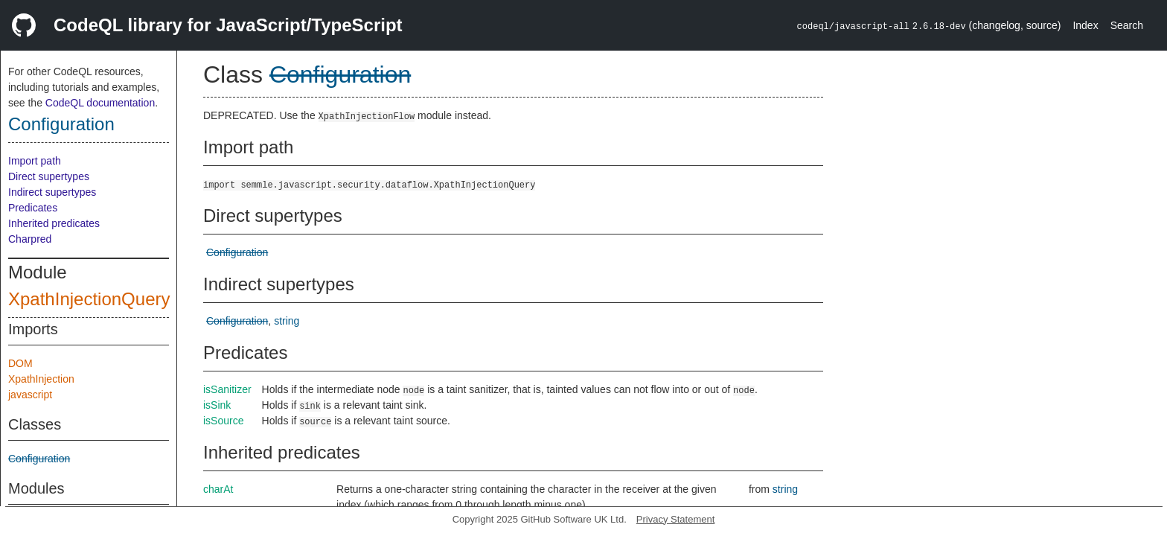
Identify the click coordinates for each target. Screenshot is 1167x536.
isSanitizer (227, 389)
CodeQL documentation (100, 103)
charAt (218, 489)
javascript (30, 395)
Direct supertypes (48, 176)
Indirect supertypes (52, 192)
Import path (34, 161)
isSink (217, 405)
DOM (20, 363)
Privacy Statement (675, 519)
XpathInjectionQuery (89, 299)
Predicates (32, 208)
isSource (223, 421)
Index (1085, 25)
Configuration (61, 124)
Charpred (29, 239)
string (286, 321)
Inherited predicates (54, 223)
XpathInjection (41, 379)
